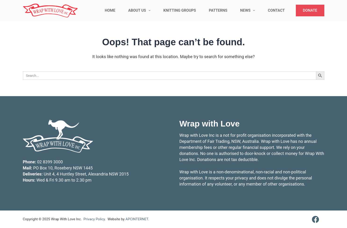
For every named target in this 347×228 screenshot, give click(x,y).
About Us (140, 10)
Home (110, 10)
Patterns (218, 10)
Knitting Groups (179, 10)
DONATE (310, 10)
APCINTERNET (136, 219)
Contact (276, 10)
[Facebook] (315, 219)
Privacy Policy (94, 219)
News (248, 10)
